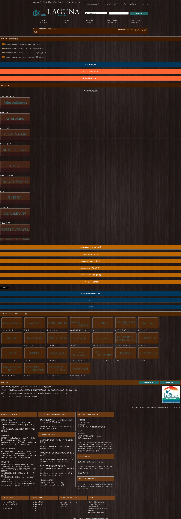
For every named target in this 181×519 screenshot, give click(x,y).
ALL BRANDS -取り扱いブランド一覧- (14, 314)
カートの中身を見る (90, 91)
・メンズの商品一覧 (8, 502)
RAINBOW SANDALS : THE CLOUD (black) (16, 44)
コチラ (65, 440)
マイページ (144, 4)
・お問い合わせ (64, 506)
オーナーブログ (106, 4)
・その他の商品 (6, 508)
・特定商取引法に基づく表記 (97, 508)
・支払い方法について (95, 504)
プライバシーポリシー (121, 4)
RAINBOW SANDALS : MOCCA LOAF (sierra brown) (19, 48)
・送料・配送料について (96, 502)
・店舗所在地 (63, 504)
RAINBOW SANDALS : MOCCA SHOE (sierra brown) (19, 53)
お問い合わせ (134, 4)
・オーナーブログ (65, 508)
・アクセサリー (6, 506)
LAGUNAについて (93, 4)
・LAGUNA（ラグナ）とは (68, 502)
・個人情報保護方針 (94, 506)
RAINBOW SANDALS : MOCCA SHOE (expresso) (17, 57)
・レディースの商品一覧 (9, 504)
